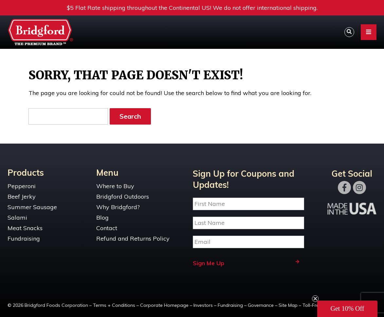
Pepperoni (22, 186)
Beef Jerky (22, 196)
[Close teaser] (315, 298)
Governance (261, 305)
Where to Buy (115, 186)
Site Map (288, 305)
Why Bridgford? (118, 207)
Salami (17, 217)
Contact (106, 228)
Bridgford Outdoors (122, 196)
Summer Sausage (32, 207)
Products (26, 172)
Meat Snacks (25, 228)
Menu (107, 172)
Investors (203, 305)
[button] (347, 309)
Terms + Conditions (114, 305)
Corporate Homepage (164, 305)
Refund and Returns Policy (133, 238)
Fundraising (24, 238)
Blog (102, 217)
